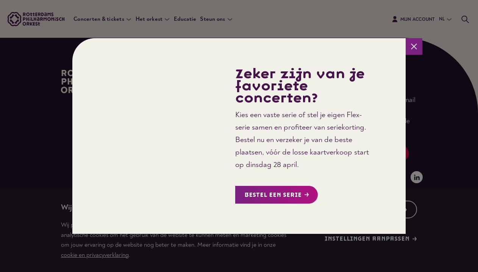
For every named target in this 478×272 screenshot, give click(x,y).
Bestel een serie (276, 195)
